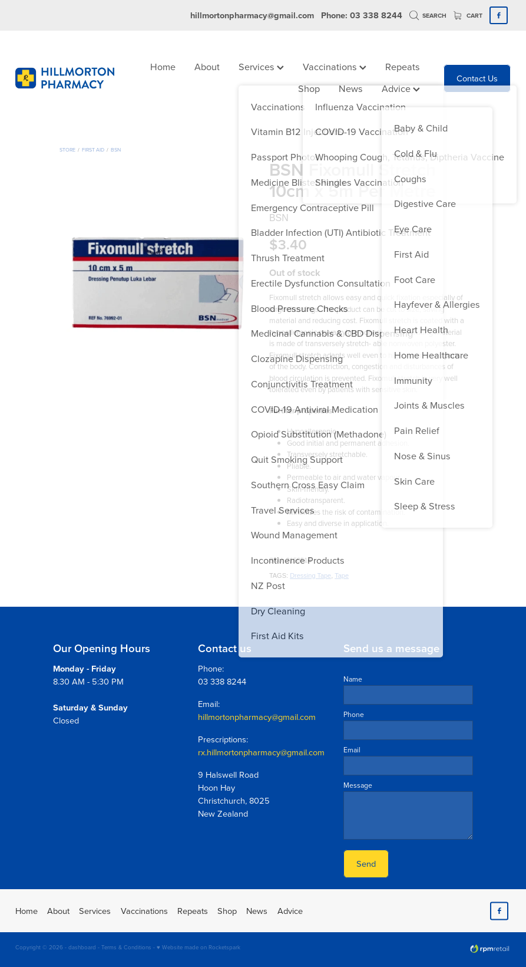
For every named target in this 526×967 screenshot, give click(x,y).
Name (352, 679)
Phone (353, 714)
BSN (116, 149)
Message (357, 785)
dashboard (82, 947)
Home (163, 66)
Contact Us (477, 78)
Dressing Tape (310, 575)
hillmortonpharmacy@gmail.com (252, 15)
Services (261, 66)
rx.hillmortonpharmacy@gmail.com (261, 752)
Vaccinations (334, 66)
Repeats (402, 66)
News (351, 88)
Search (428, 15)
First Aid (93, 149)
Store (67, 149)
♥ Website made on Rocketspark (198, 947)
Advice (401, 88)
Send (366, 863)
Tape (342, 575)
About (207, 66)
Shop (309, 88)
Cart (468, 15)
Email (351, 750)
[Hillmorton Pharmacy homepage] (64, 78)
